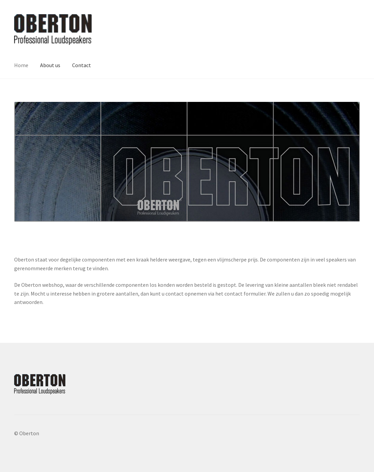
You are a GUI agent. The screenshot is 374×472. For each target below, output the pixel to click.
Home (21, 65)
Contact (81, 65)
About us (50, 65)
